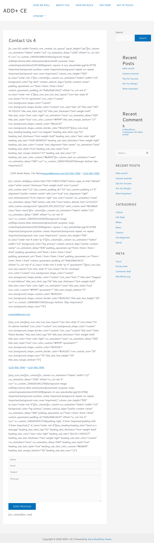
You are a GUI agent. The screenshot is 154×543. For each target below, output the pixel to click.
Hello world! (128, 58)
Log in (119, 251)
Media (119, 212)
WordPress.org (123, 266)
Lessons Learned (131, 63)
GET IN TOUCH (123, 5)
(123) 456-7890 (75, 163)
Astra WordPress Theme (99, 536)
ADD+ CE (15, 5)
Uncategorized (123, 227)
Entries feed (122, 256)
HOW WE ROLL (45, 5)
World (119, 232)
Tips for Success (131, 68)
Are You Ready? (130, 73)
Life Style (121, 207)
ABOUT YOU (65, 5)
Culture (119, 202)
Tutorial (120, 222)
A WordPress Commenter (129, 121)
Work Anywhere (130, 78)
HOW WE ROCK (85, 5)
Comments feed (124, 261)
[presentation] (147, 5)
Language (142, 5)
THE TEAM (104, 5)
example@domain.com (54, 163)
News (119, 217)
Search (119, 22)
